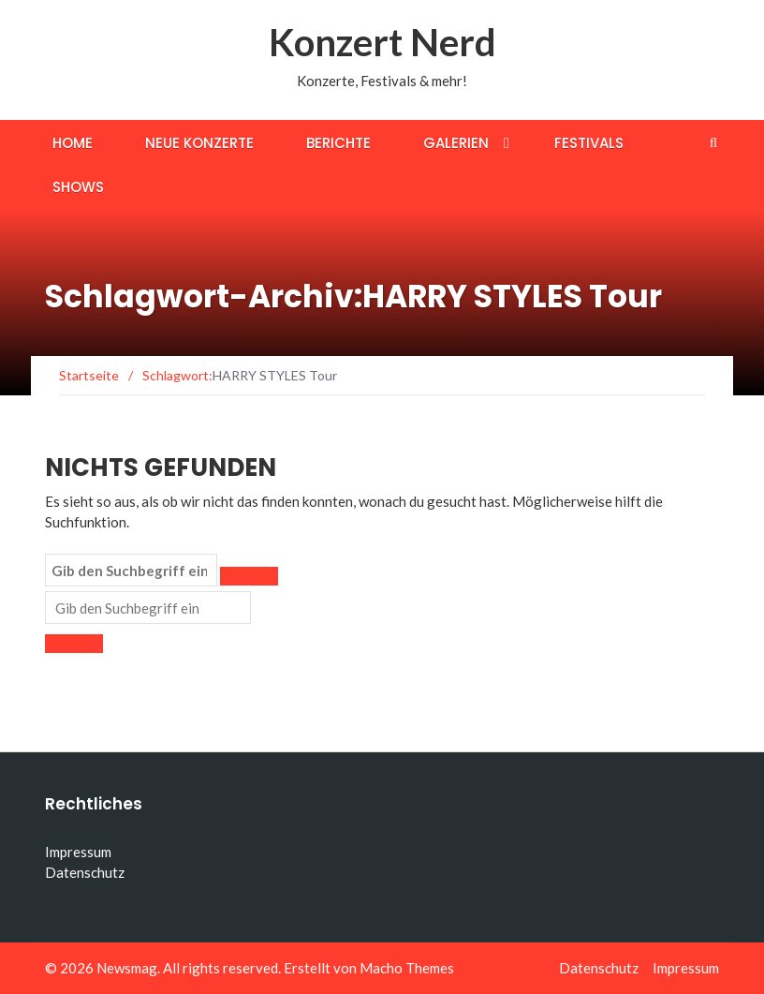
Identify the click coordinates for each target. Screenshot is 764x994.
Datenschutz (85, 872)
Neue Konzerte (199, 143)
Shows (78, 187)
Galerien (456, 143)
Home (72, 143)
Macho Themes (407, 967)
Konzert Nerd (382, 42)
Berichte (338, 143)
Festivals (589, 143)
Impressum (78, 851)
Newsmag (126, 967)
